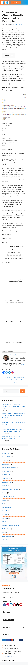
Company (5, 460)
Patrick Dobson (15, 355)
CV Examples (6, 478)
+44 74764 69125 (9, 656)
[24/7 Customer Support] (2, 648)
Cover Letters (6, 471)
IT (2, 504)
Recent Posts (10, 351)
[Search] (22, 391)
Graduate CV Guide (8, 496)
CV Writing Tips (6, 482)
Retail (4, 532)
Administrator (6, 453)
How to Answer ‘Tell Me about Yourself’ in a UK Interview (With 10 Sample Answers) (13, 415)
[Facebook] (3, 372)
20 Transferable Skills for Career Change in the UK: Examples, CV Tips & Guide (13, 406)
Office (4, 522)
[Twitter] (6, 372)
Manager (5, 514)
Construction (6, 464)
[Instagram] (12, 372)
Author (4, 351)
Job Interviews (6, 507)
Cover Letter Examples (9, 468)
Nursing (4, 518)
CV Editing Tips (6, 475)
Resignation (5, 529)
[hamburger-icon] (25, 2)
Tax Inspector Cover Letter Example (15, 377)
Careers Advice (6, 457)
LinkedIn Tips (6, 511)
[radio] (7, 255)
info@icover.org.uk (10, 645)
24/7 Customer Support (11, 648)
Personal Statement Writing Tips (11, 525)
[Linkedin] (9, 372)
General (4, 493)
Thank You (5, 540)
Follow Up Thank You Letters (10, 489)
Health (4, 500)
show (12, 55)
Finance (4, 486)
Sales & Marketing (7, 536)
